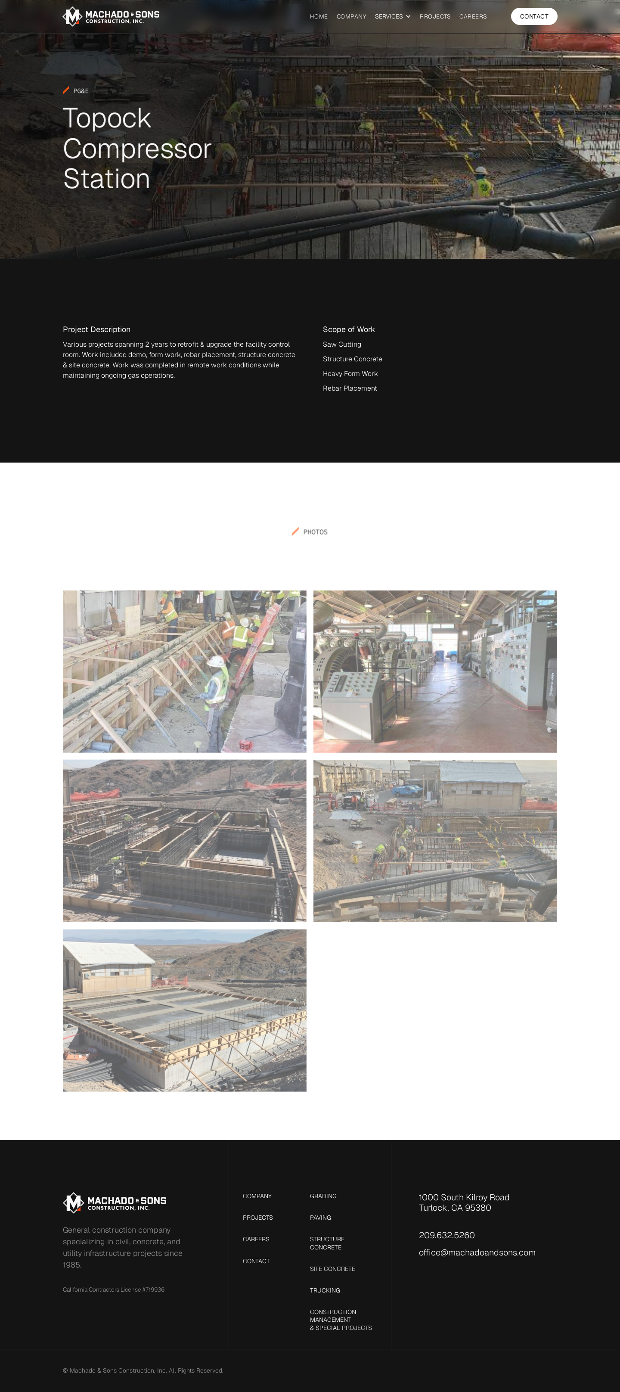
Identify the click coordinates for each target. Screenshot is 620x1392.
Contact (534, 16)
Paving (320, 1217)
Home (319, 16)
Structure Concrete (327, 1243)
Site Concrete (332, 1269)
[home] (110, 16)
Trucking (325, 1290)
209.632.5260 (447, 1235)
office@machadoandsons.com (477, 1252)
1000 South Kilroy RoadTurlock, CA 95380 (464, 1202)
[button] (393, 16)
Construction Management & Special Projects (341, 1319)
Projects (435, 16)
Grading (323, 1196)
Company (352, 16)
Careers (473, 16)
